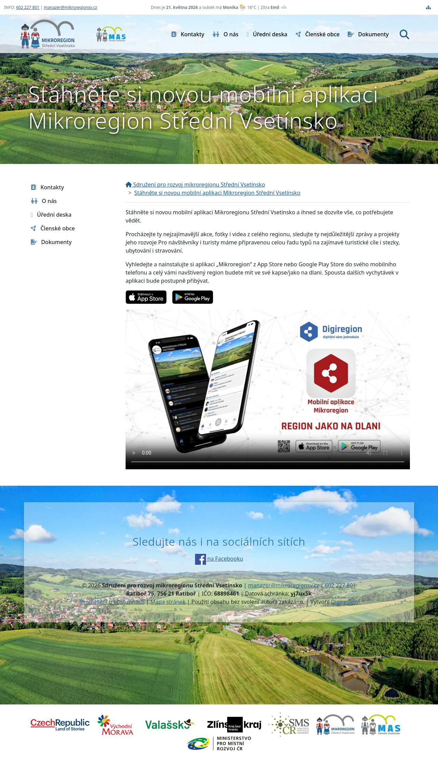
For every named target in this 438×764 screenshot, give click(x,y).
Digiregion (344, 602)
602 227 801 (27, 7)
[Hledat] (404, 34)
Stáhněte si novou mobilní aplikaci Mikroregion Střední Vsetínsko (217, 192)
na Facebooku (219, 558)
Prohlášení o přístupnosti (112, 602)
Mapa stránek (168, 602)
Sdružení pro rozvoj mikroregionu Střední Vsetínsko (195, 184)
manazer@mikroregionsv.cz (70, 7)
